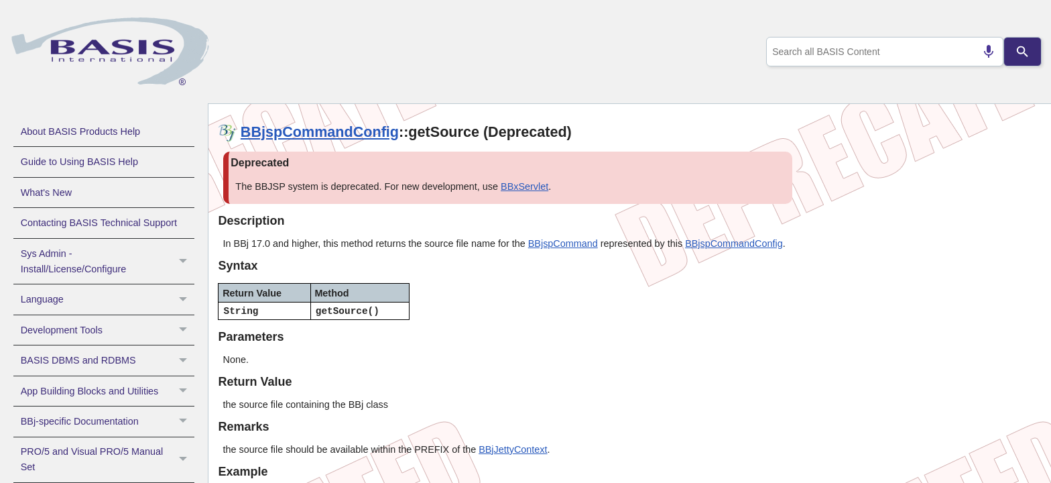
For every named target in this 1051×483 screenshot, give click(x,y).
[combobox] (882, 51)
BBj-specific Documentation (107, 421)
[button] (184, 261)
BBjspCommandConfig (320, 131)
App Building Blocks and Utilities (107, 391)
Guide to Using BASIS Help (79, 161)
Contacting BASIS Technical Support (99, 222)
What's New (46, 192)
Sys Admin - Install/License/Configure (107, 261)
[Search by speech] (983, 51)
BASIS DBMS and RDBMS (107, 360)
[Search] (1023, 51)
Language (107, 299)
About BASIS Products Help (80, 131)
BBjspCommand (563, 243)
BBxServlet (524, 186)
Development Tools (107, 330)
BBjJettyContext (513, 449)
